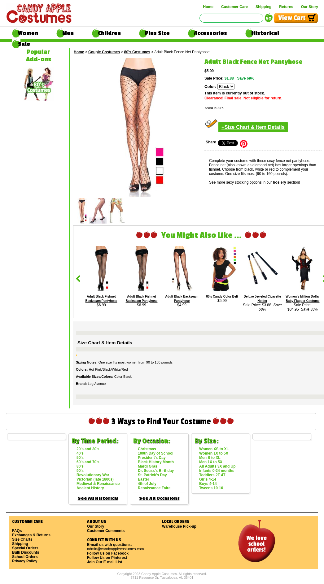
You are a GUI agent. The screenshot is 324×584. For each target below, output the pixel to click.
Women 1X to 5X (213, 453)
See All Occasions (159, 498)
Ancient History (90, 488)
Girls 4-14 (207, 479)
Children (109, 33)
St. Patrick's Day (152, 475)
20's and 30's (88, 449)
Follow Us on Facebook (108, 553)
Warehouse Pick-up (179, 526)
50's (80, 457)
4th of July (147, 484)
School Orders (25, 557)
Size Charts (22, 539)
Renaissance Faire (154, 488)
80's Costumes (137, 52)
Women (28, 33)
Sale (24, 44)
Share (211, 142)
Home (208, 7)
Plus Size (157, 33)
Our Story (309, 7)
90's (80, 471)
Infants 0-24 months (216, 471)
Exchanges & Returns (31, 535)
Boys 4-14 (208, 484)
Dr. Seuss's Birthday (156, 471)
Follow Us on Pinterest (107, 558)
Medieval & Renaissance (98, 484)
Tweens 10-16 (211, 488)
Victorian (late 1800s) (95, 479)
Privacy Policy (24, 561)
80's (80, 466)
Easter (143, 479)
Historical (265, 33)
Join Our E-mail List (104, 562)
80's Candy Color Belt (222, 296)
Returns (286, 7)
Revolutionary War (93, 475)
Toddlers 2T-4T (212, 475)
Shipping (263, 7)
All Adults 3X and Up (217, 466)
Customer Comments (106, 531)
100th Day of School (155, 453)
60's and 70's (88, 462)
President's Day (152, 457)
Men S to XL (210, 457)
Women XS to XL (214, 449)
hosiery (279, 182)
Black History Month (156, 462)
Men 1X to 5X (210, 462)
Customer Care (234, 7)
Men (68, 33)
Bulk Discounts (25, 552)
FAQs (17, 531)
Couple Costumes (104, 52)
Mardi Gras (147, 466)
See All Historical (98, 498)
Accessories (210, 33)
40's (80, 453)
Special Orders (25, 548)
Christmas (147, 449)
